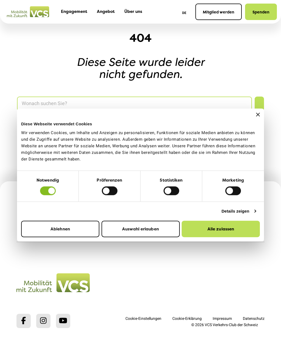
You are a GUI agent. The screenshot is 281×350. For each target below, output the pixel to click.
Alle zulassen (220, 229)
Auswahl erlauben (140, 229)
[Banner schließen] (258, 115)
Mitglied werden (218, 12)
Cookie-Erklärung (187, 318)
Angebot (106, 11)
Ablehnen (60, 229)
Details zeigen (235, 211)
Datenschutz (254, 318)
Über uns (133, 11)
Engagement (74, 11)
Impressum (222, 318)
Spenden (260, 12)
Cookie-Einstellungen (143, 318)
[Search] (134, 104)
